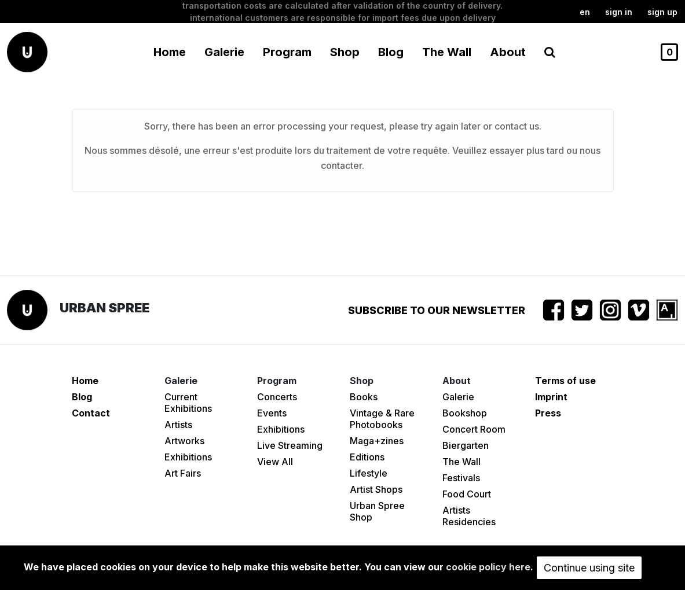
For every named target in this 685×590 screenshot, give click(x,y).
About (508, 52)
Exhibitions (188, 457)
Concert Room (473, 429)
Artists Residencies (469, 516)
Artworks (184, 441)
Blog (391, 52)
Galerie (458, 397)
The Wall (446, 52)
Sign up (662, 12)
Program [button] (287, 52)
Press (548, 413)
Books (364, 397)
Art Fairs (182, 473)
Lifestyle (368, 473)
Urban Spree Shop (377, 511)
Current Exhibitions (188, 402)
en (585, 12)
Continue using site (589, 568)
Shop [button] (345, 52)
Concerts (277, 397)
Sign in (618, 12)
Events (272, 413)
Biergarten (465, 445)
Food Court (466, 494)
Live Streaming (290, 445)
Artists (178, 424)
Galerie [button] (224, 52)
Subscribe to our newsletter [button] (436, 310)
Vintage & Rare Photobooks (382, 418)
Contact (91, 413)
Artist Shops (376, 489)
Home (169, 52)
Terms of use (565, 380)
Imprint (551, 397)
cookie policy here (488, 567)
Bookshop (464, 413)
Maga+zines (377, 441)
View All (275, 461)
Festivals (461, 478)
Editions (367, 457)
